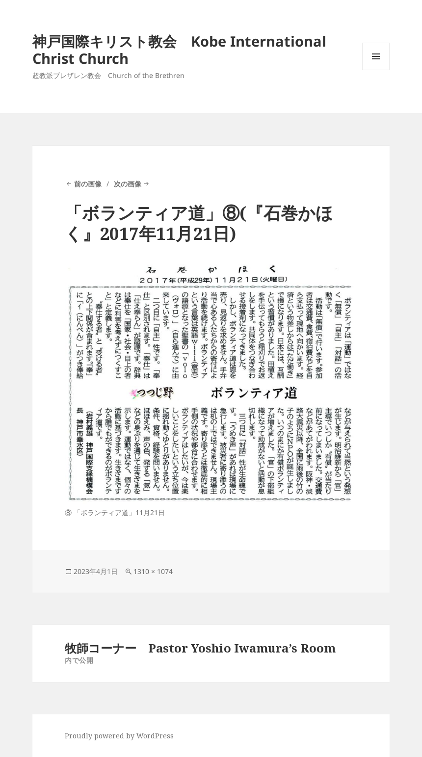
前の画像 (88, 183)
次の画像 (127, 183)
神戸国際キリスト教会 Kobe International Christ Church (179, 49)
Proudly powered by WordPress (119, 735)
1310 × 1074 (153, 571)
